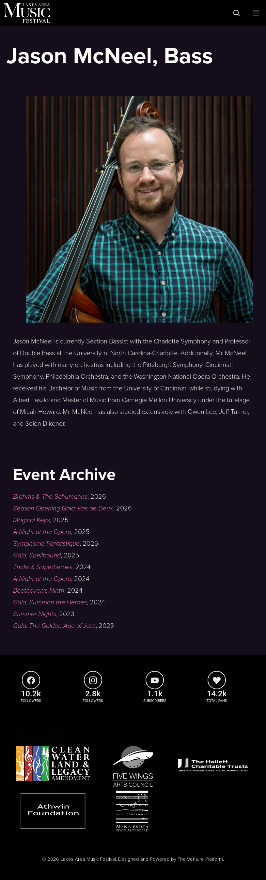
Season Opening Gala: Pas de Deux (63, 508)
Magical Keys (31, 520)
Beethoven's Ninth (38, 591)
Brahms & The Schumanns (50, 497)
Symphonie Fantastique (46, 544)
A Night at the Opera (42, 532)
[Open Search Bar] (236, 13)
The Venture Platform (200, 859)
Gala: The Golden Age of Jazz (54, 626)
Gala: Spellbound (37, 555)
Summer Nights (34, 614)
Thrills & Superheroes (42, 567)
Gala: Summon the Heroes (50, 602)
